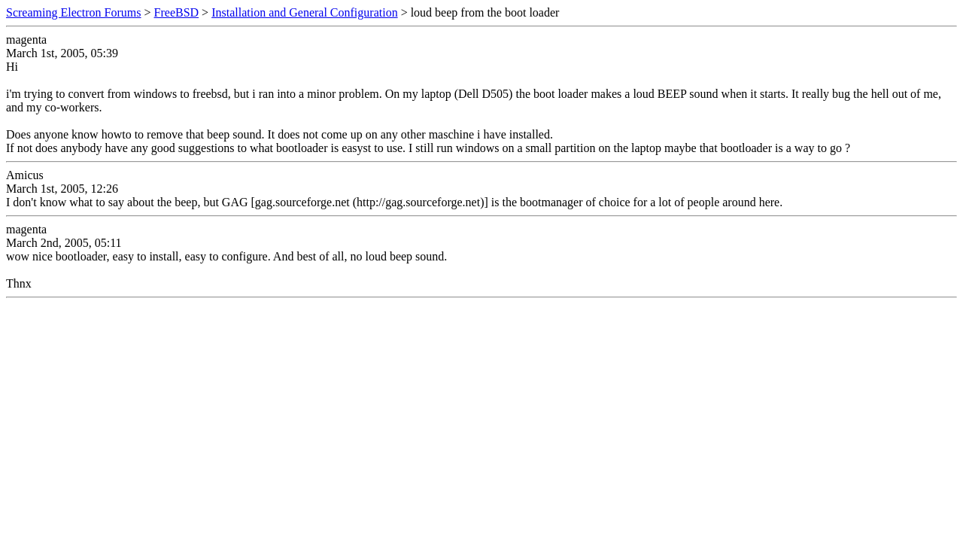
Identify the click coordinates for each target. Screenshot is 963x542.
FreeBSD (176, 12)
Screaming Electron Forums (73, 12)
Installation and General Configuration (304, 12)
